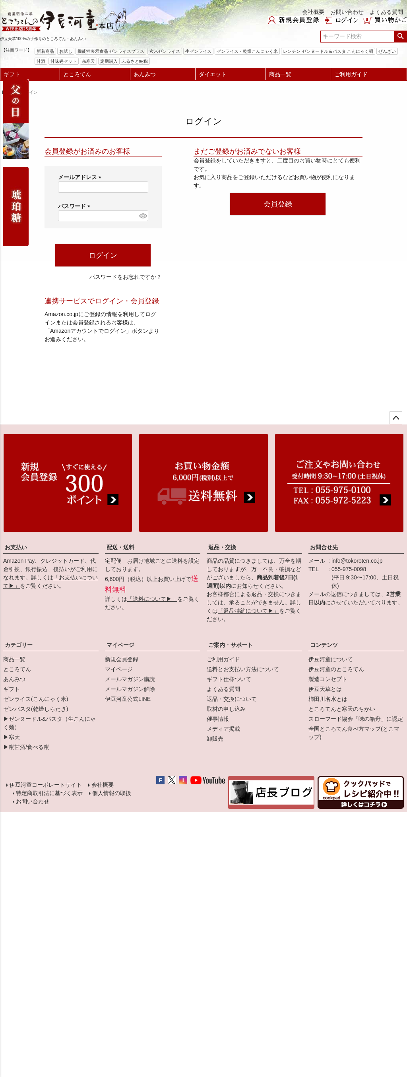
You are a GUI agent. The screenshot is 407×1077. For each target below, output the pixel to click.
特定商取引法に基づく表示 (48, 795)
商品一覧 (280, 74)
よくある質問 (386, 12)
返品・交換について (232, 699)
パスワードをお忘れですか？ (125, 277)
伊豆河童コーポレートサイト (46, 785)
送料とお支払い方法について (243, 669)
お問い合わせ (347, 12)
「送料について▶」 (152, 599)
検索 (400, 36)
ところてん (77, 74)
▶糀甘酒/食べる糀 (26, 747)
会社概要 (313, 12)
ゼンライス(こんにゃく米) (35, 699)
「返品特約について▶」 (248, 611)
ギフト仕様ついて (229, 679)
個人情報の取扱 (110, 795)
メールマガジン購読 (130, 679)
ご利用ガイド (351, 74)
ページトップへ (396, 417)
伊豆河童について (330, 659)
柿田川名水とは (327, 699)
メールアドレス (81, 177)
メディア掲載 (223, 729)
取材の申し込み (226, 709)
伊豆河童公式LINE (128, 699)
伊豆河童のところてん (336, 669)
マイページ (120, 645)
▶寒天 (11, 737)
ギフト (12, 74)
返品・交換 (222, 547)
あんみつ (145, 74)
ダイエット (213, 74)
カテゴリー (19, 645)
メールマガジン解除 (130, 689)
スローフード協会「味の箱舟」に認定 (355, 719)
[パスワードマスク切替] (142, 216)
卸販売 (215, 738)
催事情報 (218, 719)
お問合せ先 (324, 547)
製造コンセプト (327, 679)
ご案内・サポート (230, 645)
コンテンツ (324, 645)
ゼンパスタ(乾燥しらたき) (35, 709)
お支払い (16, 547)
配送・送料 (120, 547)
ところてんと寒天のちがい (341, 709)
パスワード (75, 206)
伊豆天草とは (325, 689)
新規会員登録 (121, 659)
